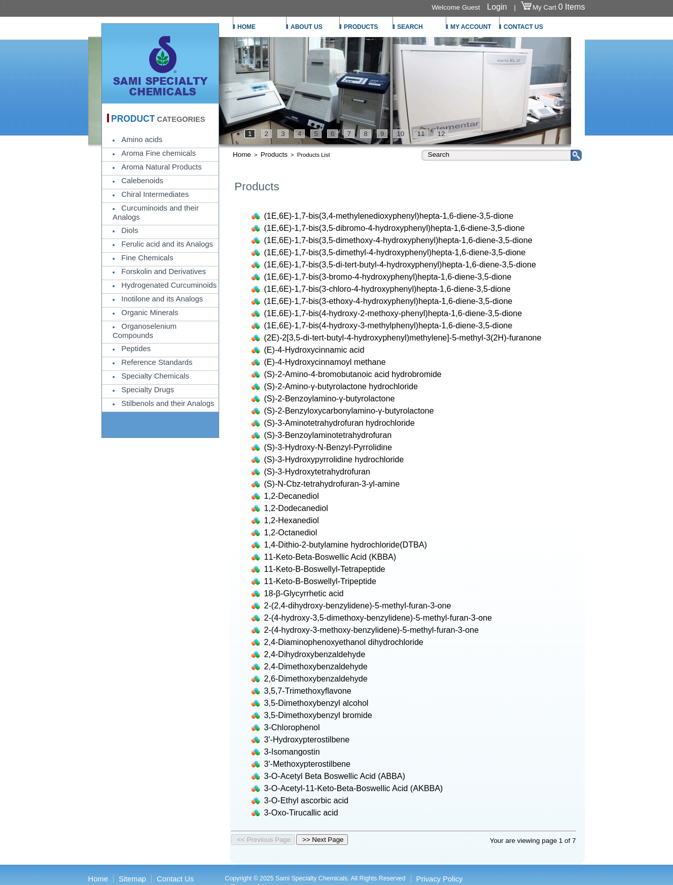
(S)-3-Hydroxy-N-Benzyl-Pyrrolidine (328, 447)
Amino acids (141, 139)
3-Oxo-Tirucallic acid (301, 812)
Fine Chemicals (147, 258)
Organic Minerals (149, 313)
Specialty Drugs (147, 390)
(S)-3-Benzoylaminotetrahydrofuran (328, 434)
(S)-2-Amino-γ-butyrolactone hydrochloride (341, 386)
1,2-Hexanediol (291, 520)
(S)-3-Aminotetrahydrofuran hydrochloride (339, 422)
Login (497, 6)
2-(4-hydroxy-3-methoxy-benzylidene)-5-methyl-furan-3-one (371, 629)
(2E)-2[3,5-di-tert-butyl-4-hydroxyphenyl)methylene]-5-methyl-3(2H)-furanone (403, 337)
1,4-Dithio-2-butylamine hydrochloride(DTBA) (345, 544)
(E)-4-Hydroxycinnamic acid (314, 349)
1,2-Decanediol (291, 495)
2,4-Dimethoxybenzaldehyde (316, 666)
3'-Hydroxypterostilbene (307, 739)
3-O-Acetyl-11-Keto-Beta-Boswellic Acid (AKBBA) (353, 788)
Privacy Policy (439, 879)
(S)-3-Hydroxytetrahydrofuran (317, 471)
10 (400, 134)
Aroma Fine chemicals (158, 153)
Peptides (136, 349)
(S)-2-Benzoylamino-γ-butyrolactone (329, 398)
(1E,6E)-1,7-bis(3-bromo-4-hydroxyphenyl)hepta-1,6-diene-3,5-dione (388, 276)
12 (441, 134)
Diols (129, 230)
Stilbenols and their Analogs (167, 403)
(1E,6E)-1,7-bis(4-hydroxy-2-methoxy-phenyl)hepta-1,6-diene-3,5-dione (393, 313)
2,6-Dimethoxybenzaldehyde (316, 678)
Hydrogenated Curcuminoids (169, 285)
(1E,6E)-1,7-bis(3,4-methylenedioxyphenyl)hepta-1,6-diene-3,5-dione (389, 215)
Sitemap (132, 879)
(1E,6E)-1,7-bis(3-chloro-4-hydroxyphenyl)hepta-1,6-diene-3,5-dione (387, 288)
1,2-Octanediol (290, 532)
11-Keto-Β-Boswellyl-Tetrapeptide (324, 568)
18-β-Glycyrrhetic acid (304, 593)
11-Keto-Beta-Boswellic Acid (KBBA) (330, 556)
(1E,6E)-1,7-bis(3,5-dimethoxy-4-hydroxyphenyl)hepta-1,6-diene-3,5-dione (398, 240)
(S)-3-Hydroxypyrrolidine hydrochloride (334, 459)
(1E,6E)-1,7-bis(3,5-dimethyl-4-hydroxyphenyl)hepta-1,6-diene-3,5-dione (395, 252)
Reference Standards (156, 362)
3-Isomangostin (292, 751)
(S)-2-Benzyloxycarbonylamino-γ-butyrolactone (349, 410)
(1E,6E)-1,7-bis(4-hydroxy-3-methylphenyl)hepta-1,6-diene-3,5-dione (388, 325)
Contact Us (175, 879)
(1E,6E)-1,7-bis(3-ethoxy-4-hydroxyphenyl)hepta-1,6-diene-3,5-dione (388, 300)
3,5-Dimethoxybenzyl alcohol (316, 702)
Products (274, 154)
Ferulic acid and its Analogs (167, 244)
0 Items (571, 6)
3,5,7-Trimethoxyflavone (307, 690)
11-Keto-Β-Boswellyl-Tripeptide (320, 581)
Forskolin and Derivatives (163, 271)
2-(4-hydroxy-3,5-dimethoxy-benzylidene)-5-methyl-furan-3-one (378, 617)
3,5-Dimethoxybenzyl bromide (318, 715)
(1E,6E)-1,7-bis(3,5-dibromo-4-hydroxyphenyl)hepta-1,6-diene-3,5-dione (394, 227)
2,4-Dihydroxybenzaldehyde (315, 654)
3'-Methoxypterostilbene (307, 763)
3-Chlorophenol (292, 727)
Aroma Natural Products (161, 167)
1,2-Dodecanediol (296, 508)
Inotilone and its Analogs (162, 299)
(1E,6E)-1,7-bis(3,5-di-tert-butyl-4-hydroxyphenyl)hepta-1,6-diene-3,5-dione (400, 264)
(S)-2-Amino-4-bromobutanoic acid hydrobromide (353, 374)
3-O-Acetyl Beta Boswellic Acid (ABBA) (334, 775)
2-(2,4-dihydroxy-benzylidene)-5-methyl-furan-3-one (357, 605)
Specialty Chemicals (155, 376)
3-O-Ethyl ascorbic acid (306, 800)
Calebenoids (142, 181)
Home (242, 154)
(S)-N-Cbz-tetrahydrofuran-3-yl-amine (332, 483)
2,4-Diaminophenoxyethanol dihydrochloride (343, 641)
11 (420, 134)
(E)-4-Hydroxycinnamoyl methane (325, 361)
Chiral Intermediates (155, 194)
